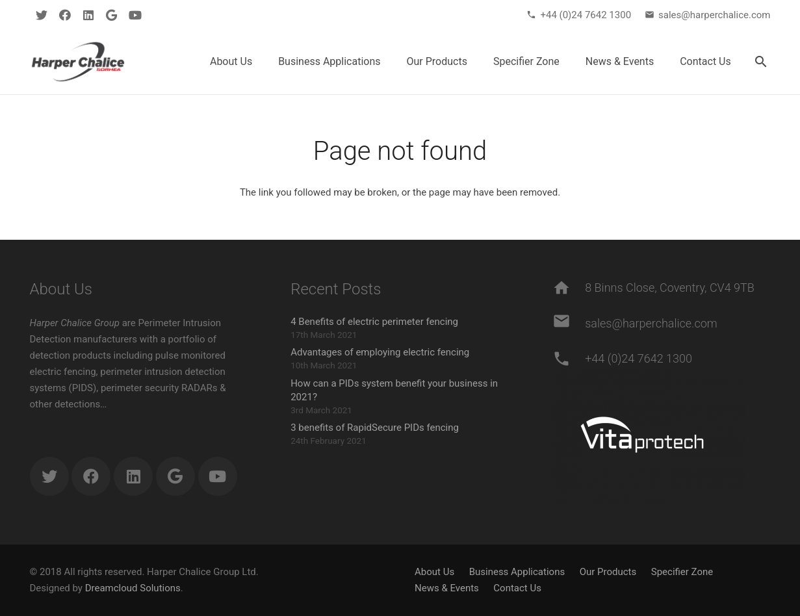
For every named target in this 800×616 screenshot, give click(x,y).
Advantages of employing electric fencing (379, 352)
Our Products (608, 572)
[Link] (78, 61)
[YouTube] (135, 15)
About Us (434, 572)
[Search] (761, 61)
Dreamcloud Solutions (133, 588)
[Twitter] (41, 15)
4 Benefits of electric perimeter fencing (374, 321)
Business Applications (517, 572)
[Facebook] (65, 15)
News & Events (447, 588)
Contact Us (517, 588)
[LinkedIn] (88, 15)
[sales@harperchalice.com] (568, 323)
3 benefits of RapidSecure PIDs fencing (374, 427)
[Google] (111, 15)
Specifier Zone (682, 572)
